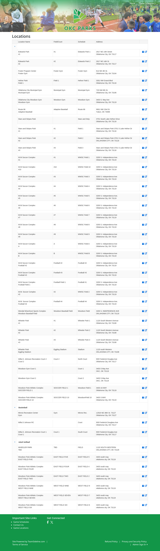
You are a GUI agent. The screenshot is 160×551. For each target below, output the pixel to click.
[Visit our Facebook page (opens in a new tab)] (48, 522)
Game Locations (20, 528)
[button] (15, 47)
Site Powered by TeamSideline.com (28, 541)
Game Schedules (147, 3)
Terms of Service (20, 544)
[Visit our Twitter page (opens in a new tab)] (52, 522)
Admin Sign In (140, 544)
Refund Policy (111, 541)
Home (132, 3)
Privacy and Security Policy (134, 541)
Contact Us (18, 525)
